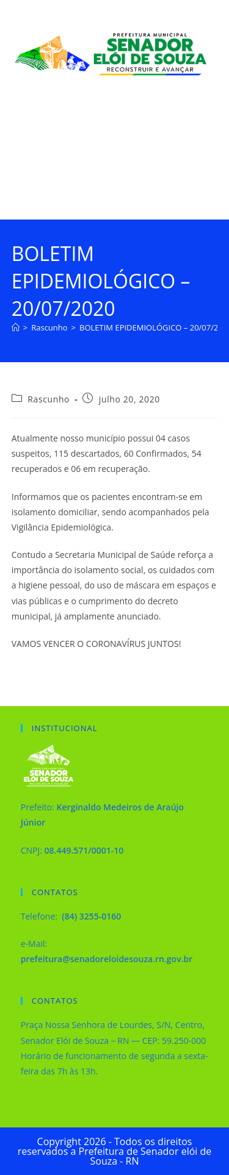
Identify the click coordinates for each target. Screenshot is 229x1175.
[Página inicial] (16, 327)
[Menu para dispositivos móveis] (199, 164)
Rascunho (48, 399)
